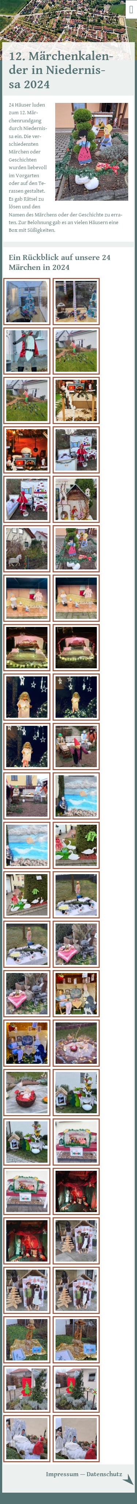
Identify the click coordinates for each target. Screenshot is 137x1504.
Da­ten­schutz (104, 1474)
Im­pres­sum (62, 1474)
